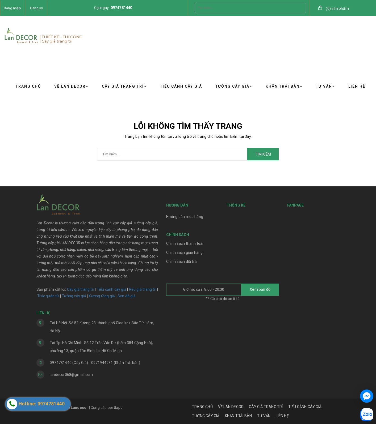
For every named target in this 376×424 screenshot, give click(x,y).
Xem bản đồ (260, 289)
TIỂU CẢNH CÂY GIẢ (181, 86)
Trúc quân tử (48, 296)
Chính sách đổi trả (181, 261)
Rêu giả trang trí (142, 289)
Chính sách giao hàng (184, 252)
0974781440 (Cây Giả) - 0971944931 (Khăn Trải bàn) (95, 363)
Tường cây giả (73, 296)
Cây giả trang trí (80, 289)
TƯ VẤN (325, 86)
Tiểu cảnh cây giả (111, 289)
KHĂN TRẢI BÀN (284, 86)
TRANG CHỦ (28, 86)
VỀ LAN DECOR (71, 86)
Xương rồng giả (102, 296)
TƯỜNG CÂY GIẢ (233, 86)
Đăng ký (36, 8)
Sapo (118, 407)
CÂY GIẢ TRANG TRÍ (124, 86)
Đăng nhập (12, 8)
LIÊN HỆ (356, 86)
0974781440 (121, 8)
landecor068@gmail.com (71, 374)
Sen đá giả (127, 296)
